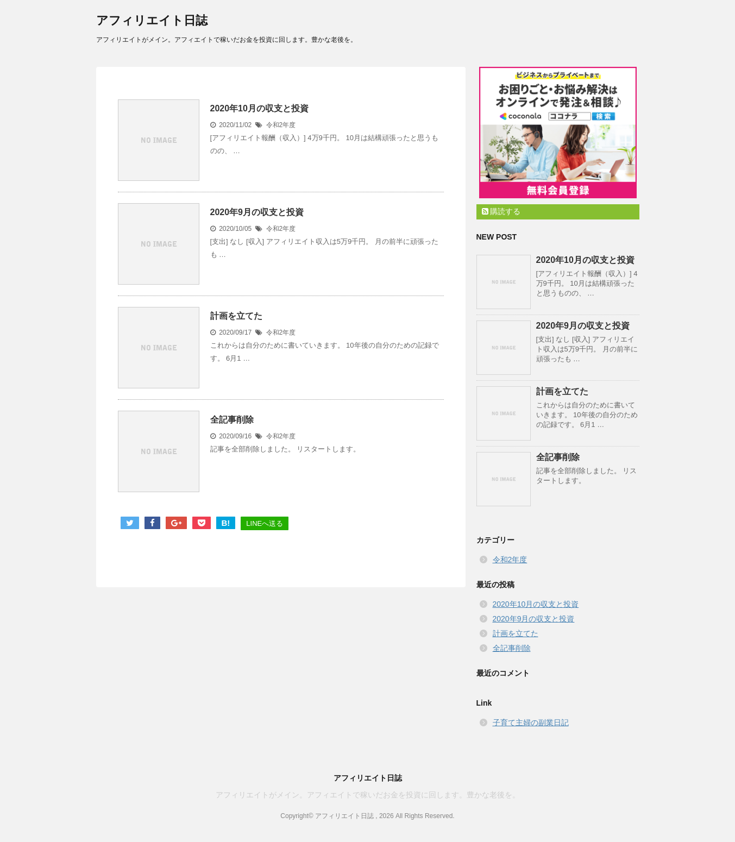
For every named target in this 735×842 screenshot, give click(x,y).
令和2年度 (281, 125)
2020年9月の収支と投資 (257, 212)
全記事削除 (232, 419)
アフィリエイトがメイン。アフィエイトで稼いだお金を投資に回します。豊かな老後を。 (368, 794)
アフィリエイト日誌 (152, 20)
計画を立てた (236, 316)
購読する (501, 211)
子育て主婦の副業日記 (531, 722)
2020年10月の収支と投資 (259, 108)
